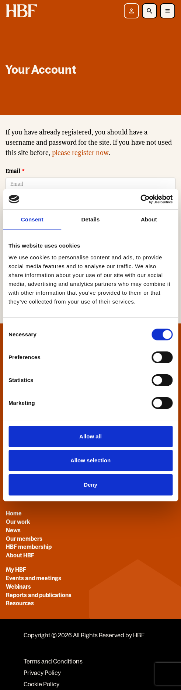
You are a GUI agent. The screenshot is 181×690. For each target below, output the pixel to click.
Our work (18, 521)
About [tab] (149, 219)
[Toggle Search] (149, 10)
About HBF (20, 555)
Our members (24, 538)
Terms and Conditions (53, 661)
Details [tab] (90, 219)
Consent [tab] (32, 219)
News (13, 530)
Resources (20, 603)
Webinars (18, 586)
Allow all (90, 436)
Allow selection (90, 460)
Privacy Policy (42, 672)
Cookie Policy (41, 684)
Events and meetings (33, 578)
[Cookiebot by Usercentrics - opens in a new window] (140, 199)
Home (14, 513)
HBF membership (29, 546)
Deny (90, 484)
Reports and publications (39, 595)
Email (13, 171)
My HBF (16, 569)
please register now (80, 152)
